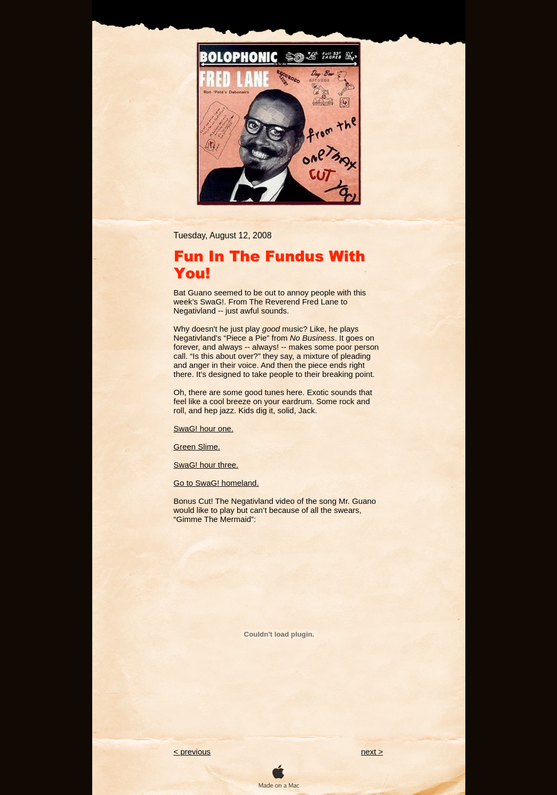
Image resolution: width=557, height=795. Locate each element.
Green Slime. (197, 446)
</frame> (279, 634)
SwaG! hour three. (206, 464)
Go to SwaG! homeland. (216, 482)
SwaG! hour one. (204, 428)
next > (372, 751)
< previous (192, 751)
